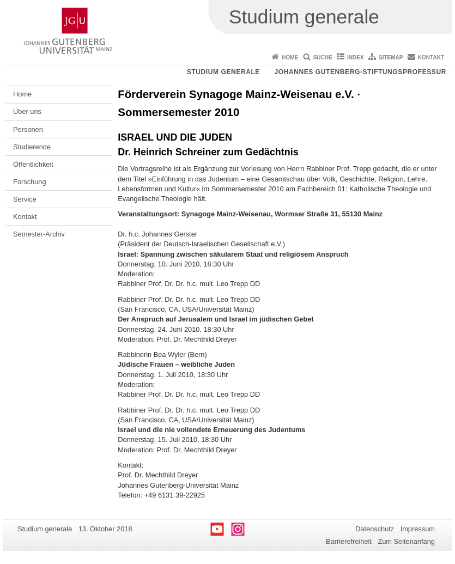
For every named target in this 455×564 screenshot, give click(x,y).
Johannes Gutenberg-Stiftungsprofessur (360, 72)
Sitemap (391, 57)
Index (355, 57)
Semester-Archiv (39, 234)
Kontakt (431, 57)
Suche (322, 57)
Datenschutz (374, 529)
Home (290, 57)
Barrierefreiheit (349, 541)
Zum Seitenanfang (406, 541)
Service (25, 199)
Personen (28, 129)
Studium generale (223, 72)
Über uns (27, 111)
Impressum (418, 529)
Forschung (29, 182)
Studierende (32, 147)
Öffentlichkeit (33, 164)
